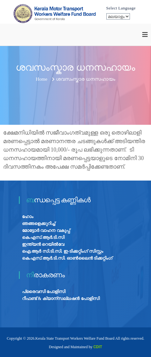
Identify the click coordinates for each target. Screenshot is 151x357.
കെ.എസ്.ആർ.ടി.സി (43, 237)
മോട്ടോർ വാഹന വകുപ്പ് (46, 230)
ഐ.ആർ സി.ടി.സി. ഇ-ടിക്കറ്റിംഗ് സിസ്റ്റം (62, 251)
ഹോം (27, 216)
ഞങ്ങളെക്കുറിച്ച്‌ (38, 223)
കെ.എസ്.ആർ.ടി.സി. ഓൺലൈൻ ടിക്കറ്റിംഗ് (67, 258)
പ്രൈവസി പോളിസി (44, 291)
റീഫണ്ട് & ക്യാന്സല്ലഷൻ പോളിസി (61, 298)
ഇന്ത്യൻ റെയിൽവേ (43, 244)
